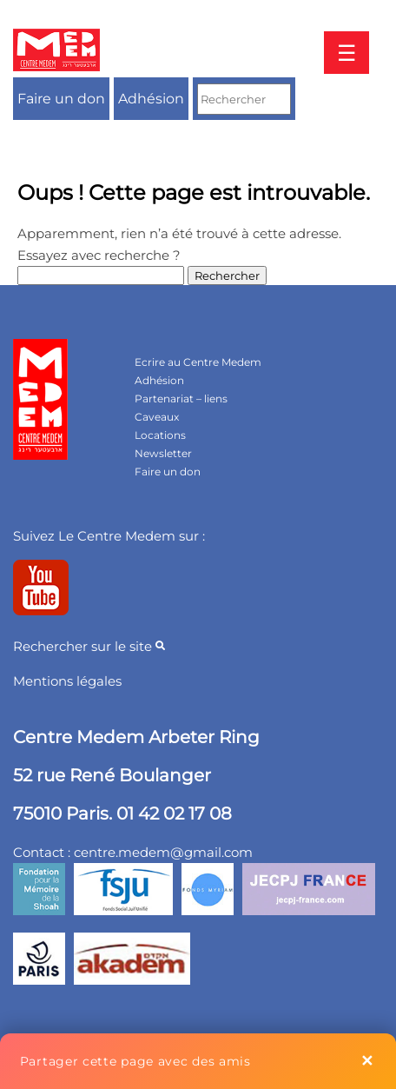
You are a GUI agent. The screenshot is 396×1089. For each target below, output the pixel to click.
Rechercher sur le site (89, 646)
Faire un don (61, 98)
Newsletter (163, 453)
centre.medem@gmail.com (163, 852)
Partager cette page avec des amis (135, 1061)
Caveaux (157, 416)
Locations (160, 435)
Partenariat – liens (181, 398)
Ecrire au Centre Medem (198, 362)
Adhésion (151, 98)
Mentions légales (67, 681)
